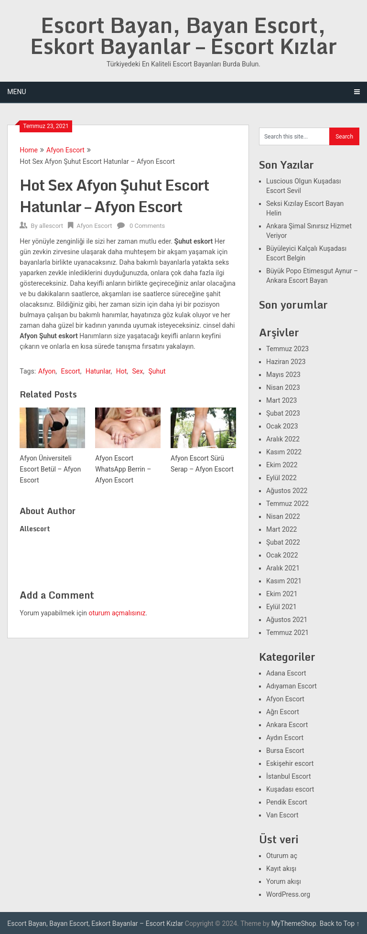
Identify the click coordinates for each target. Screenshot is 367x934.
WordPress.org (288, 894)
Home (29, 150)
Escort (70, 371)
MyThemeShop (293, 923)
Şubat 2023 (283, 413)
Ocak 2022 (282, 555)
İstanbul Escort (288, 776)
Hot (121, 371)
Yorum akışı (283, 881)
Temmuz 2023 (287, 349)
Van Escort (282, 815)
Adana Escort (286, 673)
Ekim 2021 (282, 594)
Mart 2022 (281, 529)
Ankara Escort (287, 725)
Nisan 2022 (283, 516)
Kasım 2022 (284, 452)
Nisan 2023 (283, 387)
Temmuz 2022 (287, 503)
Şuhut (156, 371)
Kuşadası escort (290, 789)
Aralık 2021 (283, 568)
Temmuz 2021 (287, 632)
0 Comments (147, 225)
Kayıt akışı (281, 868)
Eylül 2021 (281, 607)
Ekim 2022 (282, 465)
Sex (137, 371)
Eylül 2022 (281, 478)
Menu (16, 92)
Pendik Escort (286, 802)
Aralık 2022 (283, 439)
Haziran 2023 (286, 361)
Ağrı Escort (282, 712)
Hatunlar (98, 371)
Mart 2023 (281, 400)
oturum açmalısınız (116, 613)
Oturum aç (281, 855)
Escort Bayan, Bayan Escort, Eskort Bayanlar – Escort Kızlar (183, 35)
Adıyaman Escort (291, 686)
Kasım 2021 (284, 581)
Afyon (46, 371)
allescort (51, 225)
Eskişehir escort (289, 763)
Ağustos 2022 (287, 490)
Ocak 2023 (282, 426)
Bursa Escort (285, 750)
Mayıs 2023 (283, 374)
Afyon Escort (65, 150)
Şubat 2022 (283, 542)
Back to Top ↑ (340, 923)
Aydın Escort (284, 737)
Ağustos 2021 (287, 619)
